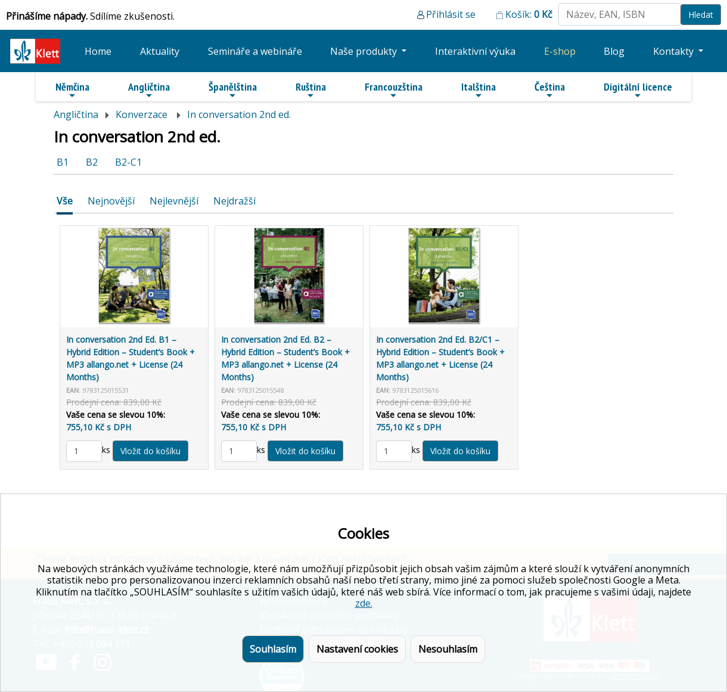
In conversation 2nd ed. (239, 114)
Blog (614, 51)
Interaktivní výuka (475, 51)
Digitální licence (638, 90)
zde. (363, 603)
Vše (65, 200)
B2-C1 (128, 162)
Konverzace (143, 114)
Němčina (72, 90)
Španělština (233, 90)
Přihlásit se (451, 14)
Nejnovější (111, 200)
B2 (92, 162)
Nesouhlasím (447, 649)
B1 (63, 162)
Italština (478, 90)
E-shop (560, 51)
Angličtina (149, 90)
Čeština (550, 90)
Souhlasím (273, 649)
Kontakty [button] (674, 51)
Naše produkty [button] (364, 51)
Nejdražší (234, 200)
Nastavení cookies (357, 649)
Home (98, 51)
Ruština (311, 90)
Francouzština (393, 90)
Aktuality (159, 51)
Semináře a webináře (255, 51)
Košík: (528, 14)
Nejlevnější (174, 200)
